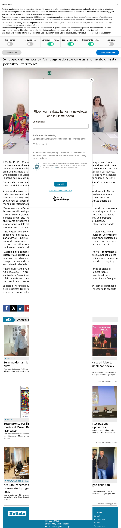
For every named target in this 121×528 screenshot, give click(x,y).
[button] (118, 4)
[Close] (92, 80)
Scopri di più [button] (11, 52)
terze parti (42, 17)
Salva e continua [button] (107, 52)
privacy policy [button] (97, 9)
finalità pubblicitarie (34, 22)
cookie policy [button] (48, 14)
